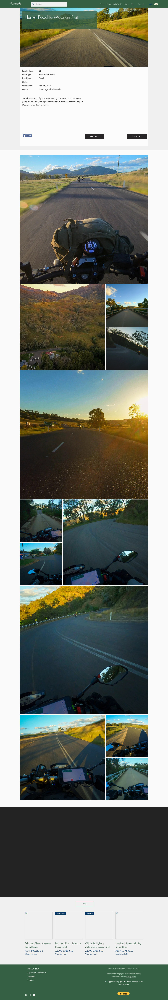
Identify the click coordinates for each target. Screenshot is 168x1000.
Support (31, 976)
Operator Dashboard (37, 972)
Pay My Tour (33, 968)
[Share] (27, 135)
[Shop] (84, 903)
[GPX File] (94, 136)
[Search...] (49, 4)
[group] (84, 935)
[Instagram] (26, 995)
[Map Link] (137, 136)
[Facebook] (30, 995)
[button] (102, 4)
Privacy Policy (131, 976)
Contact (31, 980)
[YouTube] (34, 995)
